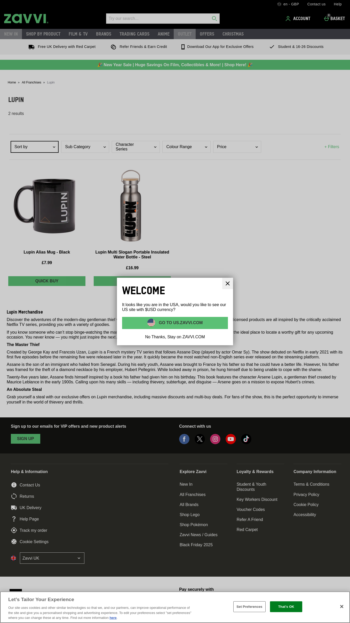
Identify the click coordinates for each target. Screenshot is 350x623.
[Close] (341, 606)
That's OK (286, 607)
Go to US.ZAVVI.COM (180, 323)
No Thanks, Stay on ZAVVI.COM (175, 337)
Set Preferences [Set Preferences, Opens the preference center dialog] (249, 607)
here (112, 618)
